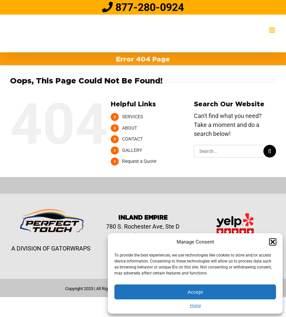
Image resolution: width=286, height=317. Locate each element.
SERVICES (132, 116)
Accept (195, 292)
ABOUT (129, 128)
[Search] (269, 151)
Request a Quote (139, 161)
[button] (272, 242)
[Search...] (228, 151)
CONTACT (132, 139)
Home (195, 305)
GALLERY (132, 150)
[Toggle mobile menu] (272, 30)
